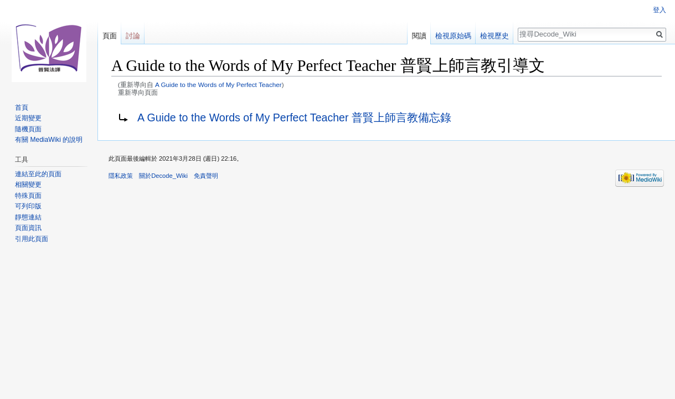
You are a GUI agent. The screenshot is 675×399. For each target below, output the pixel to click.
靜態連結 (28, 217)
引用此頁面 (31, 239)
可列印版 (28, 206)
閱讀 (419, 36)
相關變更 (28, 184)
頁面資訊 (28, 228)
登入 (659, 10)
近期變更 (28, 118)
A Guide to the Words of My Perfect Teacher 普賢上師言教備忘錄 (294, 117)
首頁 (21, 107)
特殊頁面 (28, 196)
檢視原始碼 (453, 36)
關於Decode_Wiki (163, 175)
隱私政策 (121, 175)
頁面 (109, 36)
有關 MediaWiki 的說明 (49, 140)
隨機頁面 (28, 129)
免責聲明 (206, 175)
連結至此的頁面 (38, 174)
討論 (133, 36)
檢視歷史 (494, 36)
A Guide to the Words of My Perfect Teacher (218, 84)
